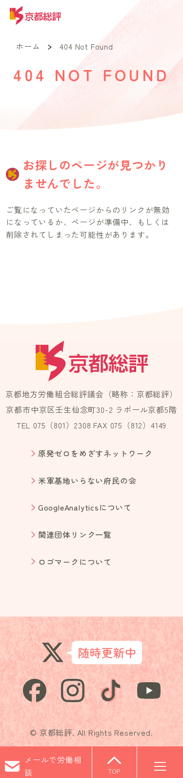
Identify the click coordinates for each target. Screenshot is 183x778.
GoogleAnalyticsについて (85, 507)
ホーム (28, 46)
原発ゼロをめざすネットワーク (95, 453)
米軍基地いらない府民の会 (87, 480)
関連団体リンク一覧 (75, 534)
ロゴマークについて (75, 561)
